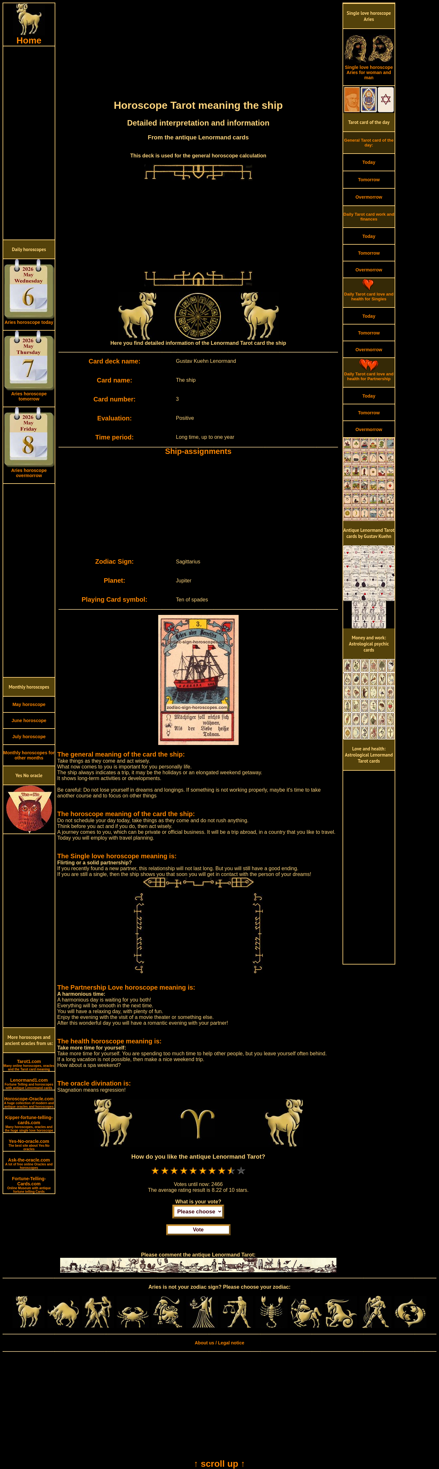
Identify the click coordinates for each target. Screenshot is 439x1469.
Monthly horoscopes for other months (28, 755)
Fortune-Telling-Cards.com (29, 1184)
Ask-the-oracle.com (28, 1163)
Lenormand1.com (29, 1084)
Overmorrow (368, 197)
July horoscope (28, 736)
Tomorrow (369, 179)
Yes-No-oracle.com (29, 1145)
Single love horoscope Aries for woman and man (369, 70)
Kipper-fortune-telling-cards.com (29, 1123)
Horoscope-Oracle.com (29, 1102)
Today (368, 162)
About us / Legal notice (219, 1342)
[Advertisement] (29, 143)
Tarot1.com (29, 1065)
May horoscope (29, 704)
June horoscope (29, 720)
